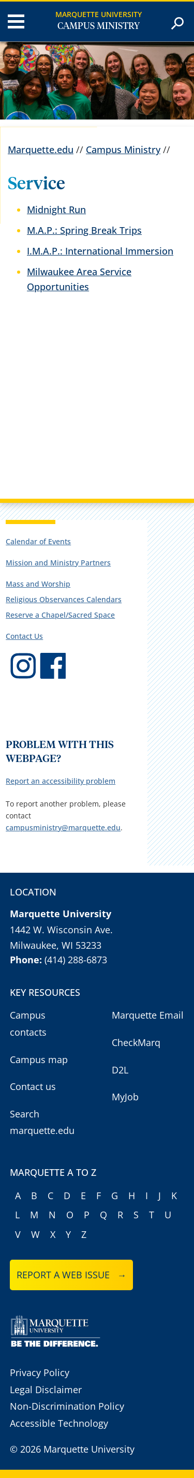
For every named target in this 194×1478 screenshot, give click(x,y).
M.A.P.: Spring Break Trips (84, 230)
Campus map (39, 1059)
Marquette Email (148, 1015)
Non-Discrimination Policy (67, 1406)
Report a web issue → (72, 1274)
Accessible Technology (59, 1423)
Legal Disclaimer (46, 1389)
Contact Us (24, 636)
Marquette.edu (40, 149)
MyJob (125, 1097)
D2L (120, 1070)
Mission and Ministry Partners (58, 563)
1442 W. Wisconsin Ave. (61, 929)
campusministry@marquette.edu (63, 827)
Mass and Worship (38, 584)
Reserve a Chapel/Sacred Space (60, 615)
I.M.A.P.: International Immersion (100, 251)
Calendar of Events (38, 541)
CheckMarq (136, 1042)
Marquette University (98, 14)
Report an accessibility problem (60, 781)
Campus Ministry (98, 26)
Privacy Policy (39, 1372)
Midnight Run (56, 209)
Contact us (33, 1086)
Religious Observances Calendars (64, 599)
